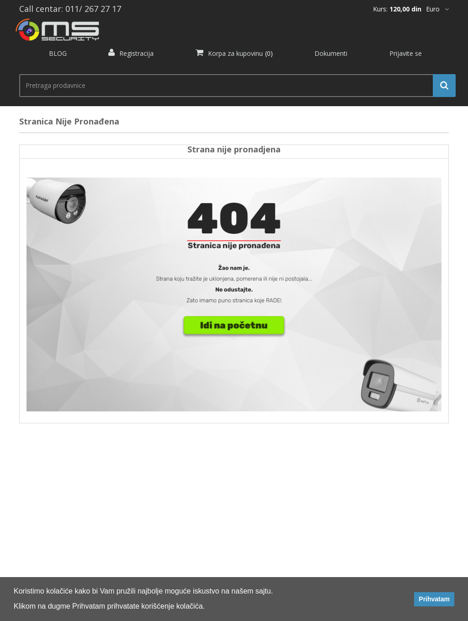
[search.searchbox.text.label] (234, 85)
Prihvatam (434, 599)
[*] (437, 9)
